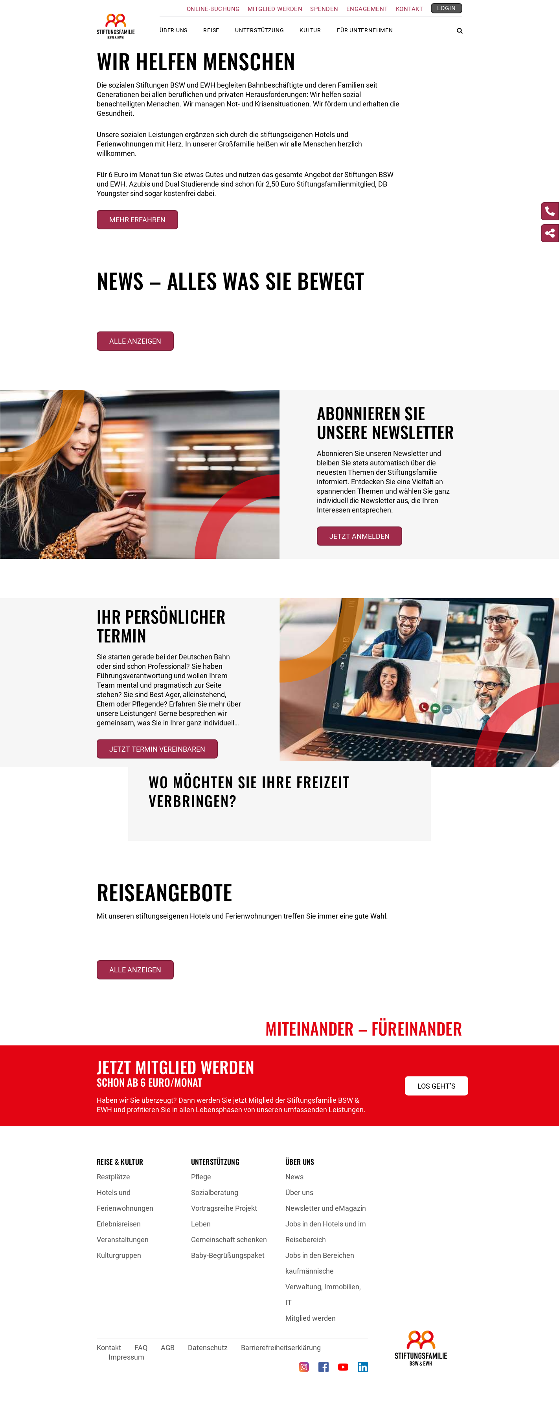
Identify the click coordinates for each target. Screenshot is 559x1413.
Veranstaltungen (123, 1239)
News (294, 1177)
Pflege (201, 1177)
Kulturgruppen (119, 1255)
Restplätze (113, 1177)
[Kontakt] (550, 211)
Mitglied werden (275, 9)
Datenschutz (208, 1347)
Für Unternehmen (365, 33)
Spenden (324, 9)
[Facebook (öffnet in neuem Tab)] (323, 1367)
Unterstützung (259, 33)
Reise (211, 33)
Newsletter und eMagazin (325, 1208)
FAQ (140, 1347)
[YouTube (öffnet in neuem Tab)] (343, 1367)
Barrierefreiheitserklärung (281, 1347)
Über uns (174, 33)
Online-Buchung (213, 9)
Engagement (367, 9)
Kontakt (409, 9)
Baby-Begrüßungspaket (228, 1255)
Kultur (310, 33)
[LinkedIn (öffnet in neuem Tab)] (363, 1367)
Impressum (126, 1357)
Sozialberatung (214, 1192)
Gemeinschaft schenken (229, 1239)
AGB (168, 1347)
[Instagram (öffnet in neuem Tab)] (304, 1367)
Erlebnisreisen (119, 1224)
